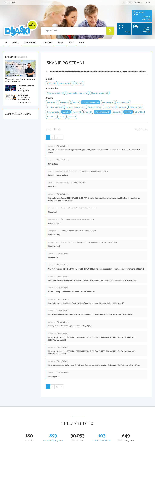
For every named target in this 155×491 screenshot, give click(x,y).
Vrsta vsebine (52, 88)
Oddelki (49, 79)
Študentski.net (10, 2)
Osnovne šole (30, 42)
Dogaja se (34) (108, 102)
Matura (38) (64, 102)
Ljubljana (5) (110, 107)
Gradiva (15, 42)
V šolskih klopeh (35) (91, 102)
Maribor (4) (123, 107)
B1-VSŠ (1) (51, 117)
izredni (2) (118, 112)
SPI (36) (76, 102)
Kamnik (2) (77, 112)
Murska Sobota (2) (103, 112)
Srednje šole (47, 42)
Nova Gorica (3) (53, 112)
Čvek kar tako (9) (94, 107)
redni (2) (128, 112)
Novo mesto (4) (137, 107)
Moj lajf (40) (51, 102)
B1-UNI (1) (139, 112)
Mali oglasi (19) (123, 102)
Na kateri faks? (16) (54, 107)
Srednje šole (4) (65, 83)
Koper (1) (72, 117)
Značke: (49, 98)
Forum (81, 42)
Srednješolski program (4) (77, 93)
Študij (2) (79, 83)
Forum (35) (51, 83)
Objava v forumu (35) (55, 93)
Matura (61, 42)
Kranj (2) (88, 112)
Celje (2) (66, 112)
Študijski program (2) (100, 93)
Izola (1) (62, 117)
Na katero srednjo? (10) (75, 107)
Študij (71, 42)
